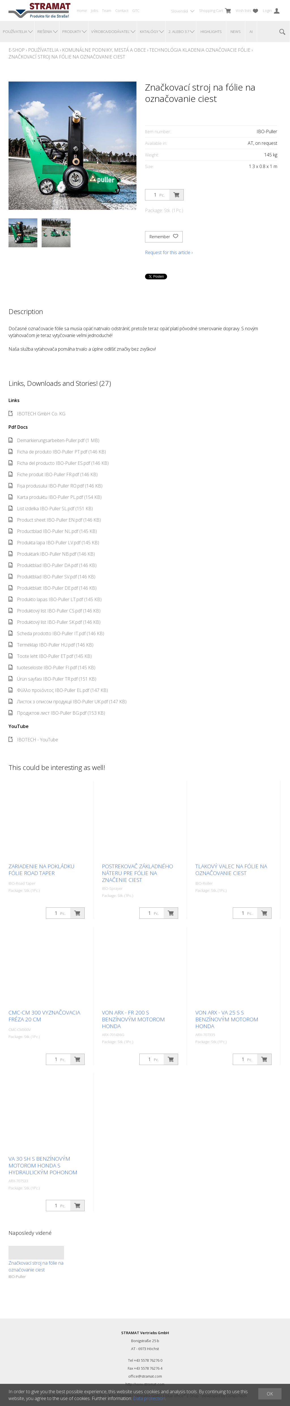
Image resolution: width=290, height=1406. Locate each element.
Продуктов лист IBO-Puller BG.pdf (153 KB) (56, 713)
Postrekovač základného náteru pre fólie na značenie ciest (137, 873)
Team (106, 10)
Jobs (94, 10)
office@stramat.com (145, 1376)
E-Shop (16, 50)
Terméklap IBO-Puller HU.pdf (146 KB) (50, 645)
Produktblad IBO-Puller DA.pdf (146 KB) (52, 565)
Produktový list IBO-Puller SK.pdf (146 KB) (54, 622)
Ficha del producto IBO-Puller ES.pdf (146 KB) (58, 463)
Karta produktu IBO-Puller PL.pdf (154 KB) (55, 497)
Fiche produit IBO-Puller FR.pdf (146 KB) (53, 474)
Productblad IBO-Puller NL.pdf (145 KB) (52, 531)
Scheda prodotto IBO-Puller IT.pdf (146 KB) (56, 633)
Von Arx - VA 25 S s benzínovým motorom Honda (226, 1019)
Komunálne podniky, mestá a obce (104, 50)
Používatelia (43, 50)
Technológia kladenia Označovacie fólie (199, 50)
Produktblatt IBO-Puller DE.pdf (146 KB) (52, 588)
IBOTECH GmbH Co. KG (36, 414)
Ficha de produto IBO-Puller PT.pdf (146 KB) (57, 452)
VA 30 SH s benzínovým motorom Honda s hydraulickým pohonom (42, 1165)
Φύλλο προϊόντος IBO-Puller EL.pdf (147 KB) (58, 690)
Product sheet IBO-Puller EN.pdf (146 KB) (54, 520)
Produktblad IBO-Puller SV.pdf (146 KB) (51, 577)
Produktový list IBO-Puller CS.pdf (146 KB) (54, 611)
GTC (135, 10)
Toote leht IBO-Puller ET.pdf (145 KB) (50, 656)
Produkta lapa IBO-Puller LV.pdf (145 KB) (53, 542)
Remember (164, 236)
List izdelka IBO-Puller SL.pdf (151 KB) (50, 508)
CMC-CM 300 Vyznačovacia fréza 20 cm (44, 1016)
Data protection (149, 1398)
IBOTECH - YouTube (33, 740)
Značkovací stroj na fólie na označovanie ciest (66, 57)
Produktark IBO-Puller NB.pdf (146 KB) (51, 554)
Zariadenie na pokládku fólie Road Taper (41, 870)
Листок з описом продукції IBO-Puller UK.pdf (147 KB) (67, 701)
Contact (121, 10)
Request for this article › (169, 252)
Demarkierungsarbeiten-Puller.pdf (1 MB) (53, 440)
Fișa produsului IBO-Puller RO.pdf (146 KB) (55, 486)
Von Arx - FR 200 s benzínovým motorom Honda (133, 1019)
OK (270, 1394)
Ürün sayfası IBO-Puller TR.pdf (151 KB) (52, 679)
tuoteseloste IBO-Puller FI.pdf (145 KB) (51, 667)
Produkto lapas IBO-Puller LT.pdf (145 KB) (55, 599)
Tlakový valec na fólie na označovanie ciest (231, 870)
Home (82, 10)
